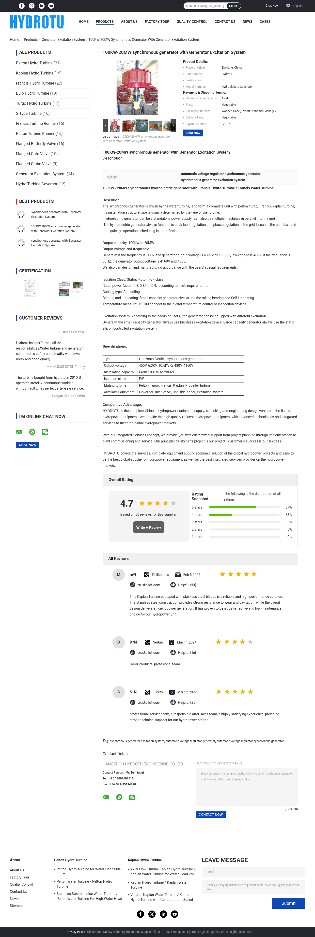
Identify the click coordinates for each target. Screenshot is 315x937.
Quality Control (192, 22)
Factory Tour (157, 22)
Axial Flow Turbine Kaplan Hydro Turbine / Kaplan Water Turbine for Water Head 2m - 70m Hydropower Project (163, 872)
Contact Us (225, 22)
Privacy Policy (76, 932)
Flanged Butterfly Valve (36, 143)
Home (84, 22)
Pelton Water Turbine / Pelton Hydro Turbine (84, 883)
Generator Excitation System (63, 40)
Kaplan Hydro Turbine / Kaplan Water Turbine (159, 884)
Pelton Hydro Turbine (34, 63)
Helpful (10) (187, 585)
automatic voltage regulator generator (190, 741)
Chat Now (272, 5)
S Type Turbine (29, 113)
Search (233, 6)
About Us (129, 22)
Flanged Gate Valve (33, 153)
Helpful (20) (187, 703)
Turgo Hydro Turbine (33, 103)
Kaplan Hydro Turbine (34, 73)
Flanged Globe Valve (34, 163)
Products (105, 22)
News (247, 22)
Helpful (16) (187, 653)
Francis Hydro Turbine (35, 83)
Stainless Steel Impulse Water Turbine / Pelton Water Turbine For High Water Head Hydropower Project (89, 897)
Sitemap (16, 906)
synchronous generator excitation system (137, 741)
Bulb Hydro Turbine (32, 93)
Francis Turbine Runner (36, 123)
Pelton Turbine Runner (35, 133)
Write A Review (148, 527)
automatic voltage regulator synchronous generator (250, 741)
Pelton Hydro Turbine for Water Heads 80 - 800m (89, 871)
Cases (265, 22)
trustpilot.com (149, 585)
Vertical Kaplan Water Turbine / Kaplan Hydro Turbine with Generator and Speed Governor (161, 898)
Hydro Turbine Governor (36, 184)
